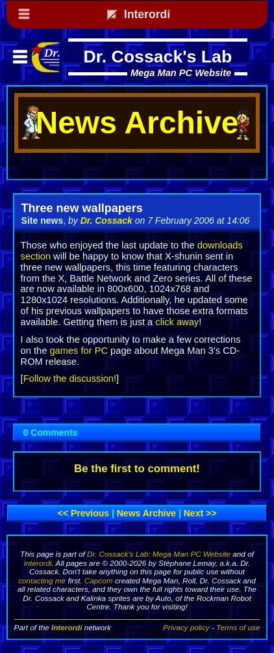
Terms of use (238, 627)
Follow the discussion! (69, 378)
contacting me (42, 580)
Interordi (38, 563)
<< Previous (83, 513)
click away (177, 322)
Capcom (98, 580)
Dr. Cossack (106, 220)
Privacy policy (186, 627)
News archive (146, 513)
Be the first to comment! (137, 468)
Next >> (200, 513)
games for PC (78, 350)
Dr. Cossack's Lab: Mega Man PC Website (158, 554)
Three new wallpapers (82, 208)
